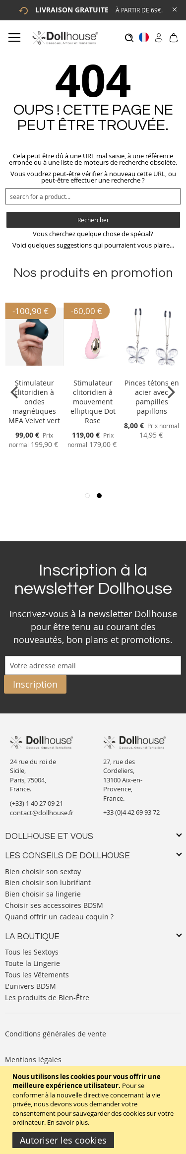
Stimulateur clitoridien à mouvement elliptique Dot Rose (93, 401)
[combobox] (93, 196)
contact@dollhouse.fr (41, 812)
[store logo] (64, 38)
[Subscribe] (35, 684)
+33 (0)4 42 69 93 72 (131, 812)
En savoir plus (67, 1122)
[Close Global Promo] (174, 8)
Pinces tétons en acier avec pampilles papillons (151, 397)
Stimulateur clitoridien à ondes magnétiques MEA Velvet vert (34, 401)
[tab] (93, 836)
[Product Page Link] (34, 371)
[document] (94, 1110)
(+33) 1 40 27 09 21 (36, 803)
